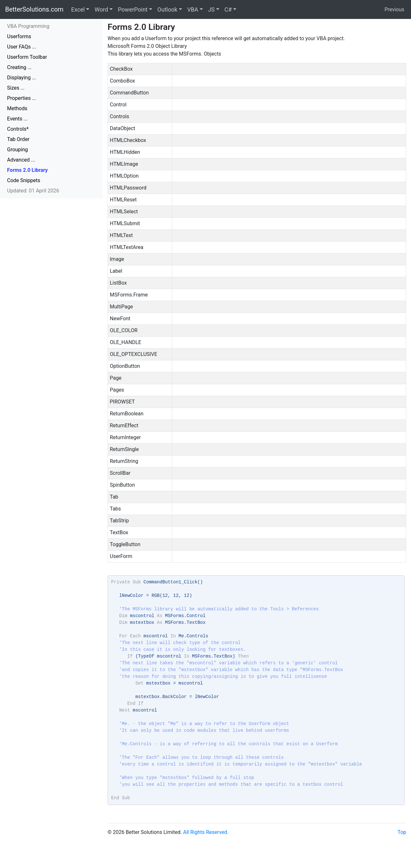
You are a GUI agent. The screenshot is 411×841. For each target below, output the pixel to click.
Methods (17, 108)
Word (101, 9)
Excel (78, 9)
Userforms (19, 36)
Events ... (17, 119)
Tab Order (18, 139)
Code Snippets (23, 180)
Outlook (167, 9)
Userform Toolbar (27, 57)
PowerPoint (132, 9)
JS (211, 9)
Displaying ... (21, 78)
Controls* (18, 129)
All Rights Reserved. (205, 832)
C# (228, 9)
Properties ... (21, 98)
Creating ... (19, 67)
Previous (394, 9)
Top (402, 832)
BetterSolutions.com (34, 9)
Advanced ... (21, 160)
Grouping (17, 149)
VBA (192, 9)
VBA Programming (28, 26)
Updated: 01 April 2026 (33, 191)
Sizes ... (16, 88)
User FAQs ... (21, 47)
